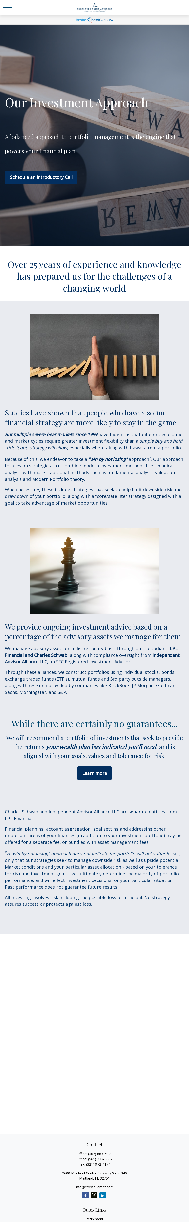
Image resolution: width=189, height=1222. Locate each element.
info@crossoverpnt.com (95, 1187)
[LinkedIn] (102, 1195)
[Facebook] (85, 1195)
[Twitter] (94, 1195)
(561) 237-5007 (100, 1159)
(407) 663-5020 (100, 1153)
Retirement (94, 1219)
